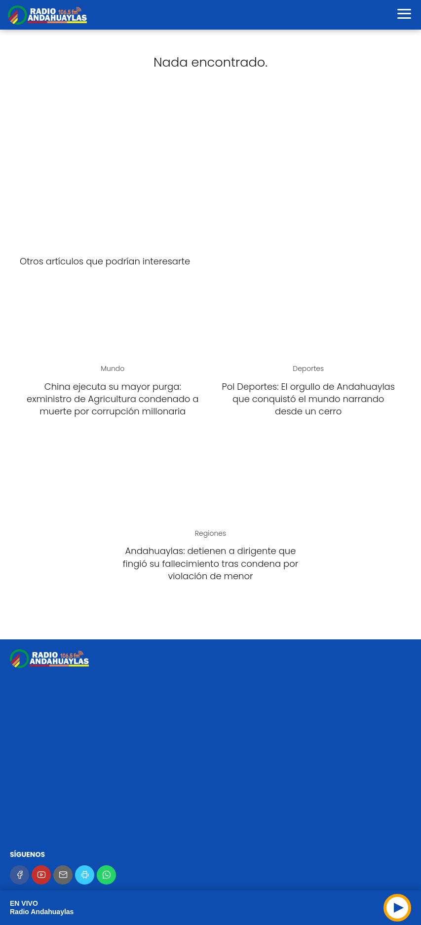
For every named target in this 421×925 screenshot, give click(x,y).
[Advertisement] (210, 170)
